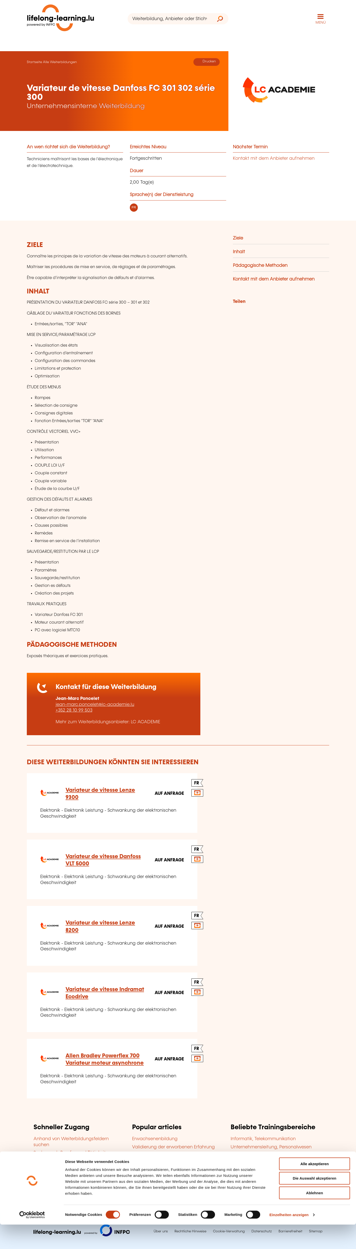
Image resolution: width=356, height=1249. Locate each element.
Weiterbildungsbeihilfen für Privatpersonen (79, 1160)
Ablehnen (314, 1217)
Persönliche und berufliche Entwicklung (273, 1170)
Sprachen (241, 1155)
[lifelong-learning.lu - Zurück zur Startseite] (61, 18)
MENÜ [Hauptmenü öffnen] (321, 22)
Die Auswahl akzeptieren (314, 1203)
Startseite (34, 61)
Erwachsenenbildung (155, 1138)
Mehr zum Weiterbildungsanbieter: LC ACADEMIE (108, 721)
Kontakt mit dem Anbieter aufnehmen (274, 158)
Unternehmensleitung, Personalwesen (271, 1146)
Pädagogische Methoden (260, 265)
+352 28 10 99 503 (74, 710)
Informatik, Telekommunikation (263, 1138)
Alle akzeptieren (314, 1188)
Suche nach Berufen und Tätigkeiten (72, 1152)
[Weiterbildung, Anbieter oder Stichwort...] (170, 18)
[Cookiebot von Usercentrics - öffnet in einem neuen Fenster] (32, 1239)
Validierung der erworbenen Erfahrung (173, 1146)
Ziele (238, 238)
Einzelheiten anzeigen (289, 1239)
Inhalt (239, 251)
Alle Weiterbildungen (60, 61)
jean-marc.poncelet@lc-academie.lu (95, 704)
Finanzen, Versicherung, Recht (263, 1163)
